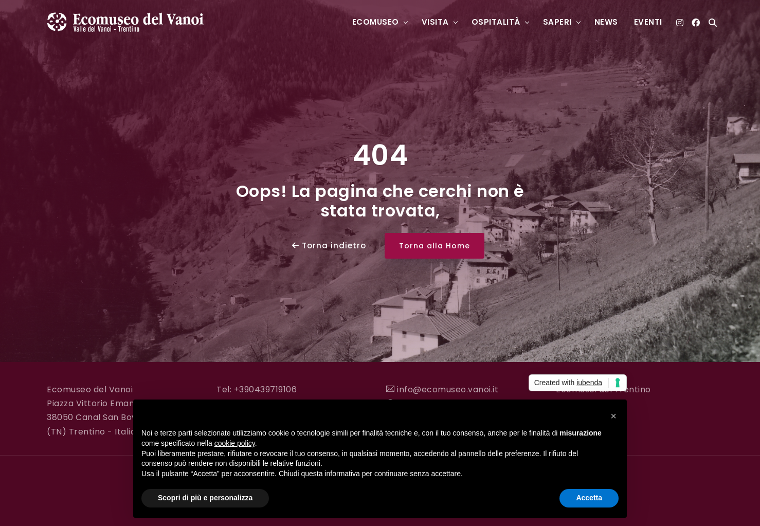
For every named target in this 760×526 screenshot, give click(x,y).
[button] (613, 416)
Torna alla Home (434, 246)
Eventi (648, 21)
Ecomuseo (375, 21)
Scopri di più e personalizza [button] (205, 498)
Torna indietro (329, 245)
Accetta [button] (589, 498)
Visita (435, 21)
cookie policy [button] (234, 443)
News (606, 21)
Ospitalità (496, 21)
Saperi (557, 21)
